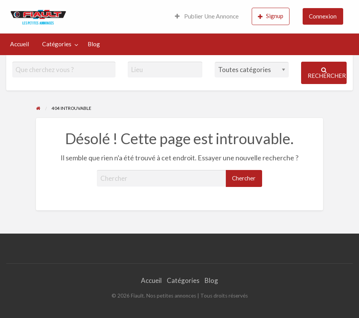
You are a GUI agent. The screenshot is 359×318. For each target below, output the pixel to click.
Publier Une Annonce (207, 16)
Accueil (19, 43)
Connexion (323, 16)
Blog (94, 43)
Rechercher (327, 73)
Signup (270, 16)
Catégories (56, 43)
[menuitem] (206, 16)
